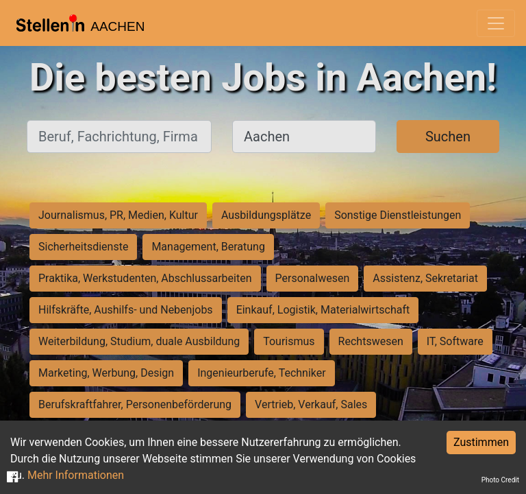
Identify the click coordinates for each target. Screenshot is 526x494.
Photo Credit (500, 480)
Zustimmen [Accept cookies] (481, 442)
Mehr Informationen (75, 475)
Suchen (448, 136)
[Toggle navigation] (496, 23)
